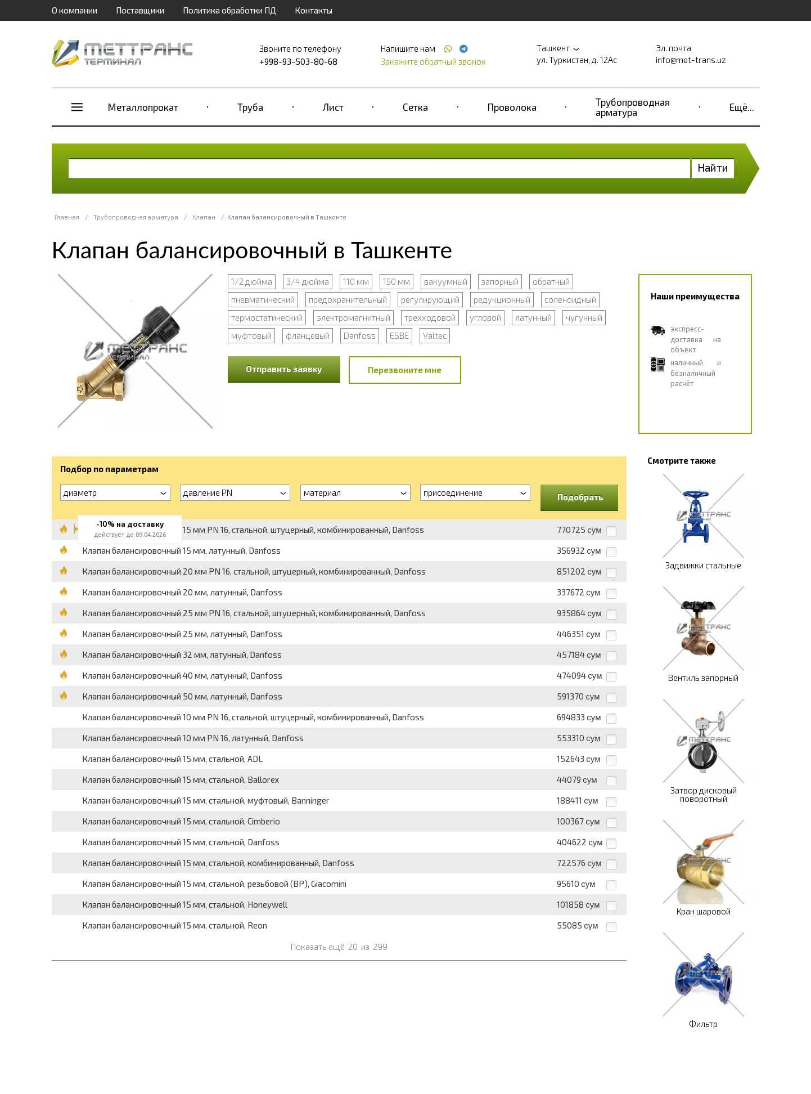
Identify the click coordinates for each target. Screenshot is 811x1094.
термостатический (267, 317)
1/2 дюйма (251, 281)
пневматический (263, 299)
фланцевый (308, 335)
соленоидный (570, 299)
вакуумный (445, 281)
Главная (67, 217)
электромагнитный (353, 317)
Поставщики (140, 10)
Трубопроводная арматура (633, 107)
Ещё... (741, 107)
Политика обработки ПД (229, 10)
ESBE (399, 335)
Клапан (203, 217)
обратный (551, 281)
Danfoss (360, 335)
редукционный (502, 299)
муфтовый (251, 335)
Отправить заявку (284, 369)
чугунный (584, 317)
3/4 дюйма (307, 281)
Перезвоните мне (404, 370)
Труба (250, 107)
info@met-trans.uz (691, 60)
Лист (333, 107)
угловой (485, 317)
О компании (74, 10)
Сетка (415, 107)
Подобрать (580, 497)
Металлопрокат (143, 107)
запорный (500, 281)
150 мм (396, 281)
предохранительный (348, 299)
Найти (712, 167)
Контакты (313, 10)
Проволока (512, 107)
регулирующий (430, 299)
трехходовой (430, 317)
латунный (533, 317)
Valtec (435, 335)
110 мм (356, 281)
